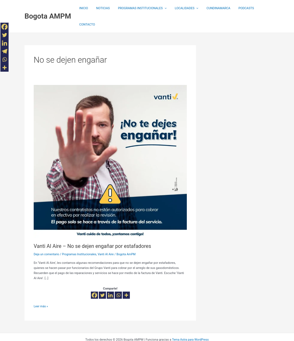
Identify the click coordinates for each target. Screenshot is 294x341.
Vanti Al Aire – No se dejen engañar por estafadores (95, 230)
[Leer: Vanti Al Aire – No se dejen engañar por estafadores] (110, 145)
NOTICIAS (102, 8)
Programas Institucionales (81, 238)
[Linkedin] (110, 278)
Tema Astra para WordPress (190, 323)
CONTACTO (258, 8)
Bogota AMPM (47, 8)
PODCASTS (237, 8)
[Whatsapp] (118, 278)
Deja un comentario (47, 238)
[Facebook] (94, 278)
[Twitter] (102, 278)
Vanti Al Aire (108, 238)
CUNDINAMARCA (211, 8)
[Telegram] (4, 51)
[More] (126, 278)
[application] (161, 8)
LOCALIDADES (181, 8)
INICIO (84, 8)
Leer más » (41, 290)
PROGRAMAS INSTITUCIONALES (139, 8)
